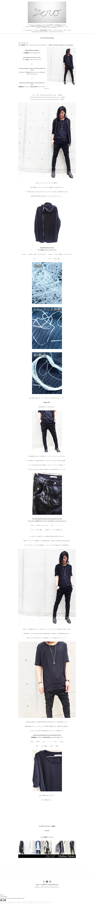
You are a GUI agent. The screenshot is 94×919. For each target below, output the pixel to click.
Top (24, 30)
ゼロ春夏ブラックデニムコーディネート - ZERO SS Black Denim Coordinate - (46, 45)
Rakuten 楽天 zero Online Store (56, 31)
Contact (69, 30)
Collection (60, 30)
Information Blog (43, 30)
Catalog (55, 30)
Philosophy (50, 30)
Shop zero (47, 830)
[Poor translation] (4, 900)
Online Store (36, 30)
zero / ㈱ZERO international (47, 884)
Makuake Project (29, 30)
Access (64, 30)
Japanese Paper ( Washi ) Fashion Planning (40, 31)
